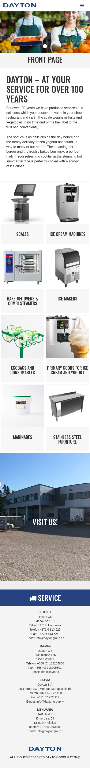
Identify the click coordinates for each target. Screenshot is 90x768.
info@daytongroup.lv (50, 701)
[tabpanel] (45, 39)
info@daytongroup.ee (50, 638)
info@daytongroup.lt (50, 731)
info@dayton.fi (50, 672)
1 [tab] (45, 46)
